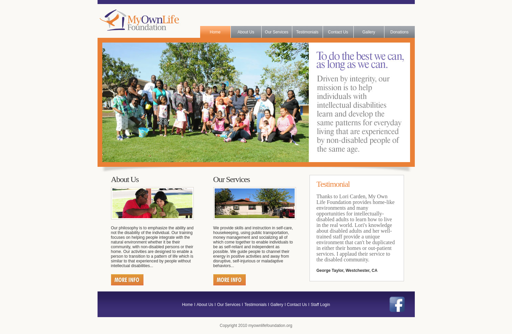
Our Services (276, 32)
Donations (399, 32)
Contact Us (338, 32)
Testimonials (307, 32)
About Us (246, 32)
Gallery (368, 32)
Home (215, 32)
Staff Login (320, 304)
